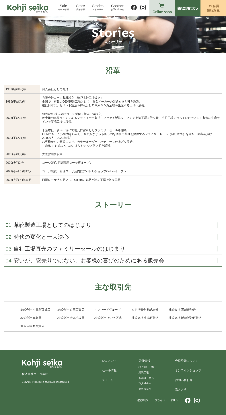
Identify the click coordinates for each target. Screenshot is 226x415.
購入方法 (181, 389)
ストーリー (109, 380)
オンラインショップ (188, 370)
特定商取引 (143, 400)
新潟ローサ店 (146, 377)
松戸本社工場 (146, 367)
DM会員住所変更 (213, 8)
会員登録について (186, 360)
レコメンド (109, 360)
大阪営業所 (145, 388)
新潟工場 (144, 372)
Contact (117, 7)
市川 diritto (145, 383)
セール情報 (109, 370)
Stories (98, 7)
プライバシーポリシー (167, 400)
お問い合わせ (183, 380)
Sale (63, 7)
